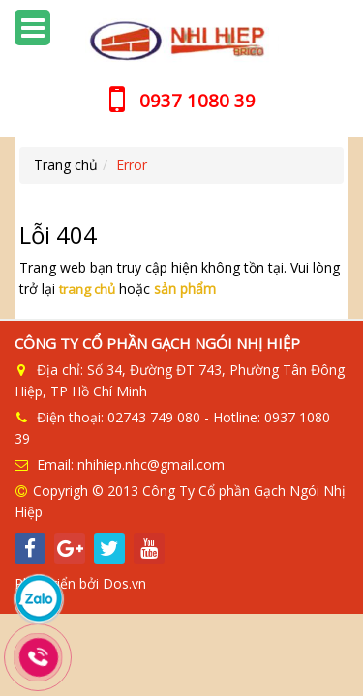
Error (131, 165)
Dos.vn (124, 578)
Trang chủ (66, 165)
